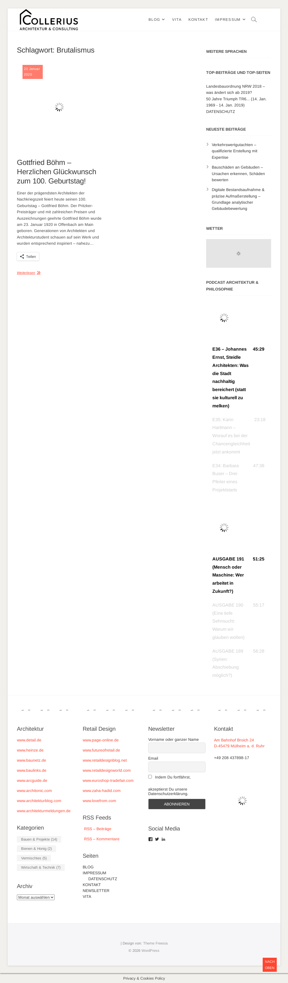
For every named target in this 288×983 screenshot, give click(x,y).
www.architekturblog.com (39, 800)
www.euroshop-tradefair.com (108, 780)
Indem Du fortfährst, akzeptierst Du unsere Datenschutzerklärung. (169, 785)
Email (153, 758)
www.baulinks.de (31, 770)
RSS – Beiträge (97, 829)
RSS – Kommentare (101, 839)
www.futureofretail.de (101, 750)
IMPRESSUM (228, 19)
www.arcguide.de (32, 780)
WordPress (150, 950)
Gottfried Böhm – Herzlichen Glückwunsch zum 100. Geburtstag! (56, 171)
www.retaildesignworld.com (107, 770)
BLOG (154, 19)
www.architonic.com (34, 790)
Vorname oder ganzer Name (173, 739)
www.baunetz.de (31, 760)
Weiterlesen (26, 273)
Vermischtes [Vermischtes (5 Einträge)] (34, 858)
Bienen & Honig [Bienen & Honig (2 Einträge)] (36, 848)
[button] (238, 377)
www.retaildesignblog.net (105, 760)
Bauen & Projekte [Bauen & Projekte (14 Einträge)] (39, 839)
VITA (177, 19)
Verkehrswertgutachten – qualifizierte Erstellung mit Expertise (234, 151)
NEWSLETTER (96, 890)
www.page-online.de (101, 740)
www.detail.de (29, 740)
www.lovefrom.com (99, 800)
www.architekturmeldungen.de (44, 811)
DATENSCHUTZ (220, 111)
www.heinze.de (30, 750)
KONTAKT (198, 19)
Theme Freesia (155, 943)
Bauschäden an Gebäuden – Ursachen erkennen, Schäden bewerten (238, 173)
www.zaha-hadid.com (102, 790)
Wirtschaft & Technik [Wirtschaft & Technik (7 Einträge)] (40, 867)
